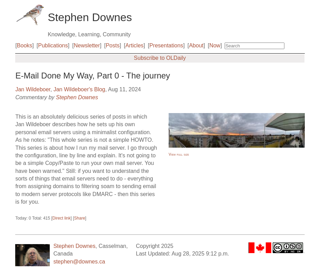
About (196, 45)
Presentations (166, 45)
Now (214, 45)
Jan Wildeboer (32, 89)
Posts (113, 45)
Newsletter (87, 45)
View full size (179, 154)
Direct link (62, 218)
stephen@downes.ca (79, 262)
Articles (134, 45)
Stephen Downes (77, 97)
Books (24, 45)
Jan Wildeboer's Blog (79, 89)
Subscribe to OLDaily (160, 58)
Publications (53, 45)
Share (79, 218)
